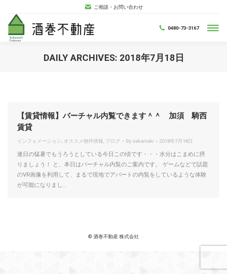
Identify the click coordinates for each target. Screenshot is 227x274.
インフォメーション (39, 141)
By (140, 141)
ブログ (113, 141)
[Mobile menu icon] (213, 28)
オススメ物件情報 (83, 141)
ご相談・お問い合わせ (113, 7)
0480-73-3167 (178, 28)
